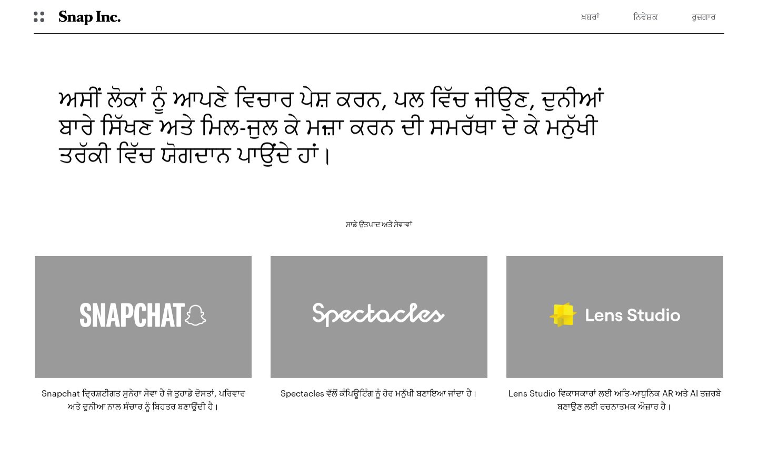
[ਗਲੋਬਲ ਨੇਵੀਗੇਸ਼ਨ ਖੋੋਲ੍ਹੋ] (38, 16)
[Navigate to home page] (90, 16)
